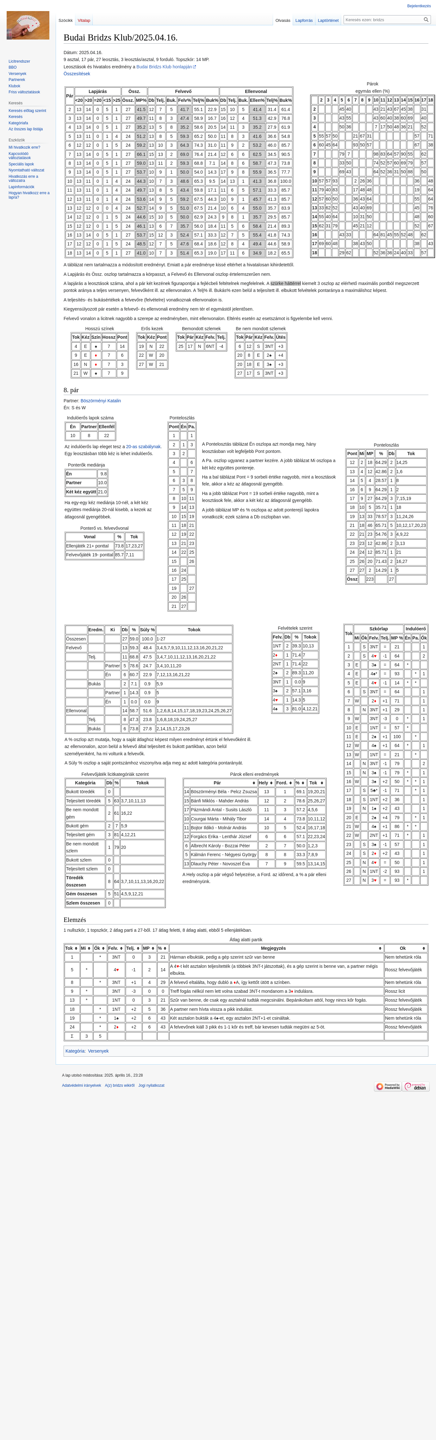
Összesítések (77, 73)
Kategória (74, 1051)
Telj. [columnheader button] (130, 948)
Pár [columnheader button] (217, 782)
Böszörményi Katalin (101, 400)
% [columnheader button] (297, 782)
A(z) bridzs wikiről (119, 1085)
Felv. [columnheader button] (113, 948)
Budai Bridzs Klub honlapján (164, 66)
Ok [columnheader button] (403, 948)
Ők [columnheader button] (97, 948)
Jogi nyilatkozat (151, 1085)
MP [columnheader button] (146, 948)
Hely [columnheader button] (263, 782)
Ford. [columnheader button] (281, 782)
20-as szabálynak (143, 446)
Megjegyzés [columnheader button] (273, 948)
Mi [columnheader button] (83, 948)
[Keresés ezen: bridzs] (387, 19)
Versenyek (98, 1051)
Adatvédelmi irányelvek (81, 1085)
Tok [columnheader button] (313, 782)
